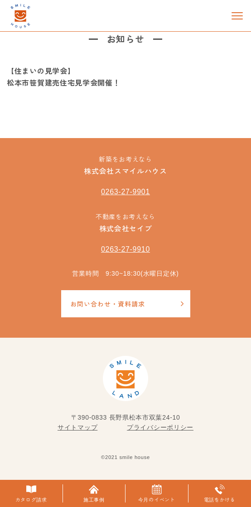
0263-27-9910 (125, 249)
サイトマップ (77, 427)
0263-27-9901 (125, 192)
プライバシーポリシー (160, 427)
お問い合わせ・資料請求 (107, 303)
